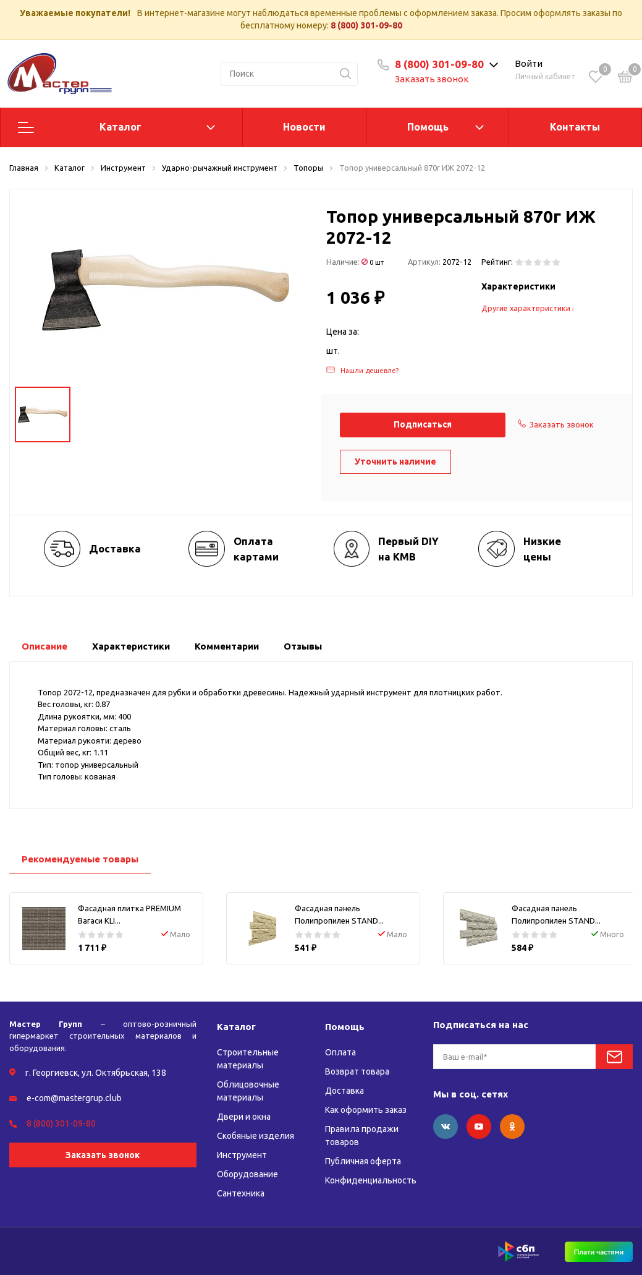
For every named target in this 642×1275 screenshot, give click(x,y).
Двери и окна (244, 1117)
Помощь (428, 126)
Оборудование (247, 1174)
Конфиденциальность (370, 1180)
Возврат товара (357, 1071)
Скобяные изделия (255, 1136)
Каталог (120, 126)
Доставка (344, 1091)
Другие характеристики (527, 308)
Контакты (575, 126)
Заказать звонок (432, 79)
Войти (529, 63)
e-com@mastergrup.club (74, 1098)
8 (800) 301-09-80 (366, 25)
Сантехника (240, 1193)
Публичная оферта (363, 1161)
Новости (304, 126)
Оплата (340, 1052)
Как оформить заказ (366, 1110)
